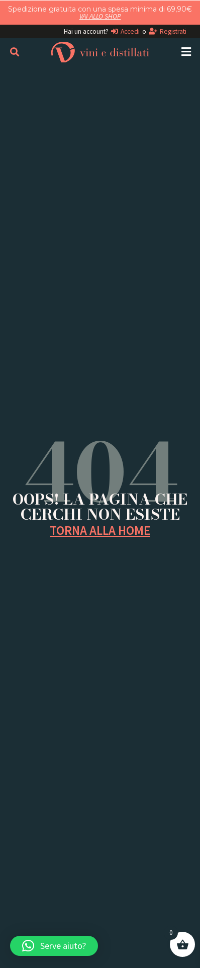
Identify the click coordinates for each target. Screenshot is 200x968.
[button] (186, 52)
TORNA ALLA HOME (100, 530)
